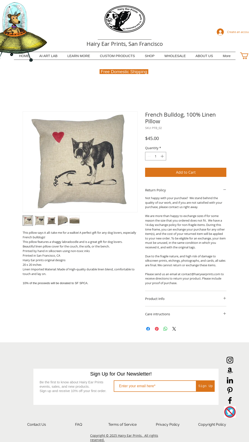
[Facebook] (229, 400)
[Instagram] (229, 360)
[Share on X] (174, 329)
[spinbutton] (156, 156)
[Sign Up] (205, 386)
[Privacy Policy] (168, 424)
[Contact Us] (36, 424)
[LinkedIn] (229, 380)
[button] (78, 56)
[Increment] (162, 156)
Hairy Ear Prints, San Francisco (125, 43)
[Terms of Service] (122, 424)
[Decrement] (149, 156)
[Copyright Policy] (212, 424)
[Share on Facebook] (148, 329)
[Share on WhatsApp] (165, 329)
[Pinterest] (229, 390)
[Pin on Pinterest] (157, 329)
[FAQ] (78, 424)
